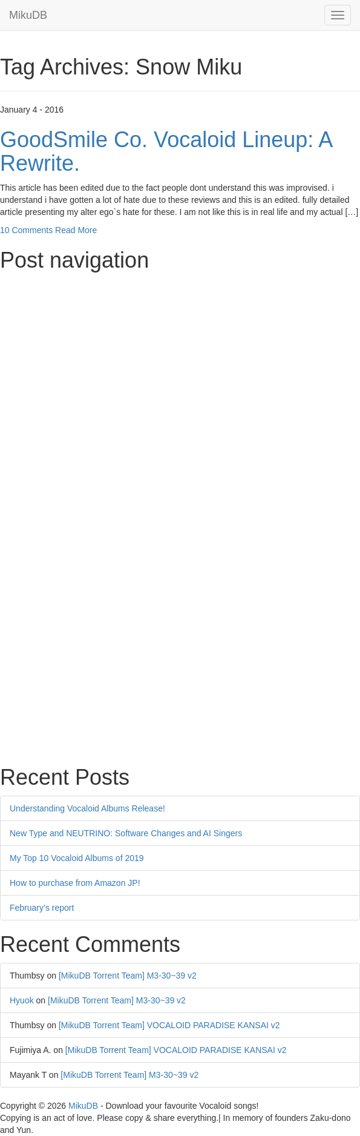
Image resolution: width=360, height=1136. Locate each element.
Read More (76, 230)
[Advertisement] (180, 362)
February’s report (42, 908)
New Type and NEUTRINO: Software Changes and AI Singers (126, 833)
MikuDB (28, 15)
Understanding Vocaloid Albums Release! (87, 808)
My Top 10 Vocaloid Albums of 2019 (77, 858)
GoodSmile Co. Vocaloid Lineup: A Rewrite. (166, 151)
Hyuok (22, 1000)
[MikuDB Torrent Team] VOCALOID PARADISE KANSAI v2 (169, 1025)
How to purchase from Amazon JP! (75, 883)
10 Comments (26, 230)
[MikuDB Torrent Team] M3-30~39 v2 (128, 975)
